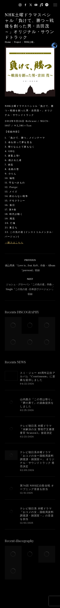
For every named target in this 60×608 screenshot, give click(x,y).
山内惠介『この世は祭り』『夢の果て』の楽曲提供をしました (37, 403)
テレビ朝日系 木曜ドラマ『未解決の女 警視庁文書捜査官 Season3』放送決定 (37, 429)
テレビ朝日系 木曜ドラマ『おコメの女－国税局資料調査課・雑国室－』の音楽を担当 (37, 514)
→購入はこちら (14, 242)
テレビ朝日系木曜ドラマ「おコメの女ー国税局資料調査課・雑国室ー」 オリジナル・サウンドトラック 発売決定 (37, 459)
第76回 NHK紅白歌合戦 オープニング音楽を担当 (37, 487)
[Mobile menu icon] (55, 5)
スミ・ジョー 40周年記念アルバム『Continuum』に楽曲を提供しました (37, 376)
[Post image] (11, 376)
